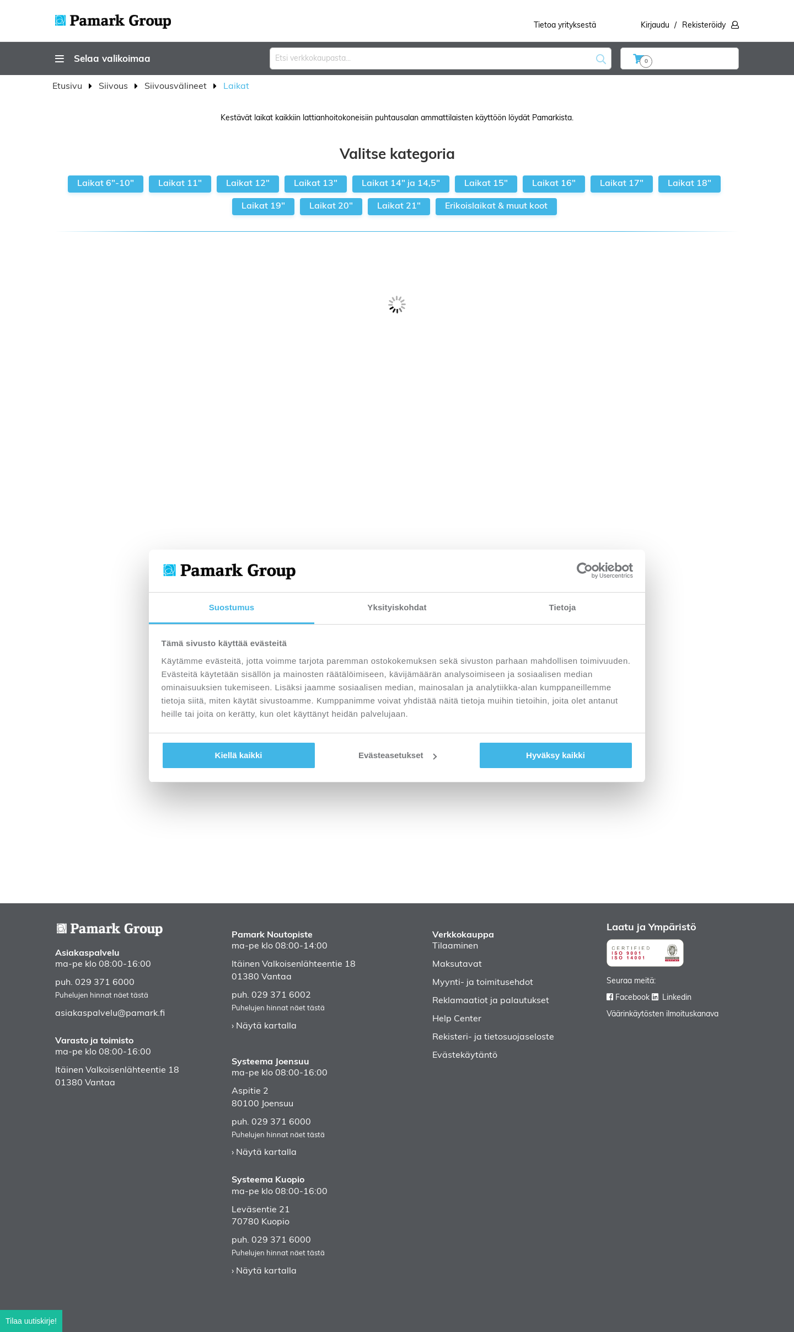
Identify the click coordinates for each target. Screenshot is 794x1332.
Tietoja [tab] (562, 607)
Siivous (114, 86)
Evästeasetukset (397, 755)
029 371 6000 (105, 982)
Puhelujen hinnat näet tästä (101, 995)
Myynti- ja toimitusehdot (482, 982)
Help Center (456, 1019)
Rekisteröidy (704, 26)
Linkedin (676, 998)
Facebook (632, 998)
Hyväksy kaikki (555, 755)
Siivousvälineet (176, 86)
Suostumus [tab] (232, 607)
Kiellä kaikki (238, 755)
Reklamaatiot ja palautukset (490, 1001)
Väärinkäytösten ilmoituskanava (662, 1014)
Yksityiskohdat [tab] (396, 607)
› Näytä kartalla (264, 1026)
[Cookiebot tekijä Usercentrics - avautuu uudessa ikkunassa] (585, 570)
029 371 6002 (281, 995)
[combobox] (440, 58)
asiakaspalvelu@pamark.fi (110, 1013)
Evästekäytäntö (464, 1055)
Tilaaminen (455, 946)
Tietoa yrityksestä (565, 26)
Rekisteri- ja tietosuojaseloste (493, 1037)
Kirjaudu (655, 26)
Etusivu (68, 86)
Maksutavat (457, 964)
